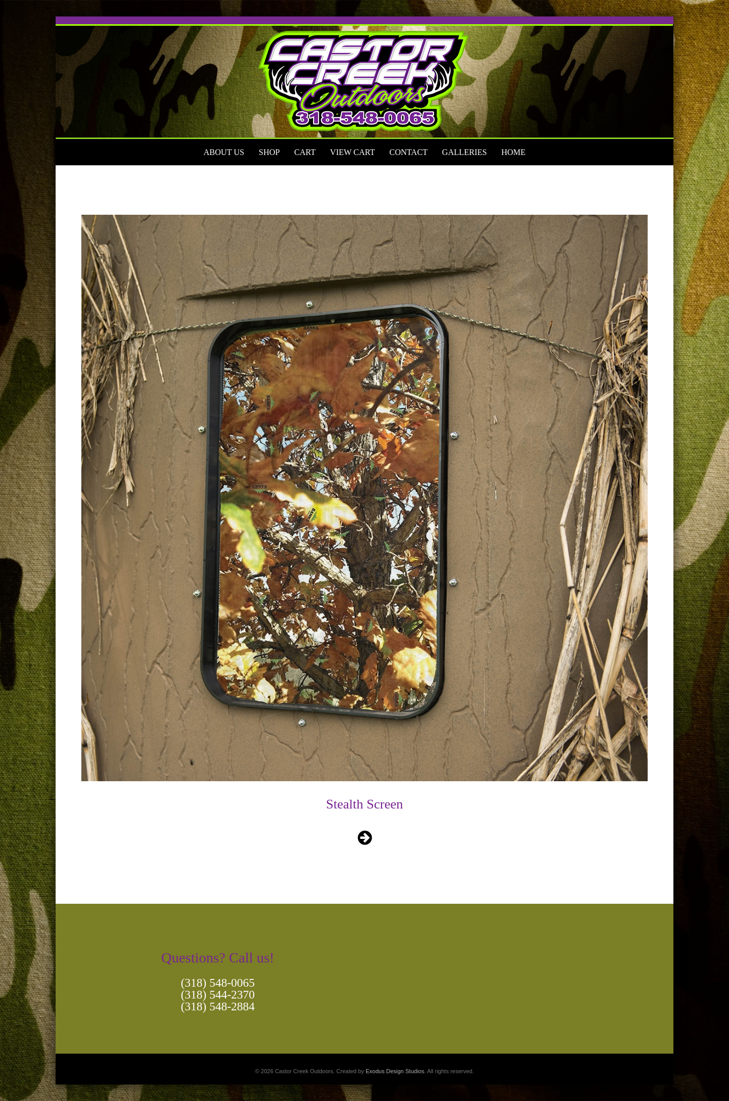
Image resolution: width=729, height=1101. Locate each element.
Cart (305, 152)
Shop (269, 152)
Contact (408, 152)
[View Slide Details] (364, 77)
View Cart (352, 152)
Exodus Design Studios (395, 1071)
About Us (223, 152)
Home (513, 152)
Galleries (464, 152)
